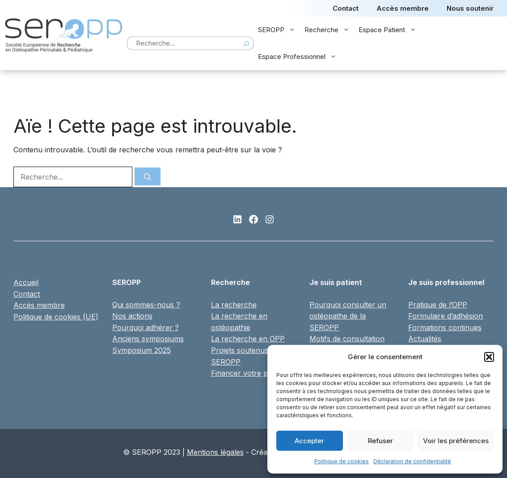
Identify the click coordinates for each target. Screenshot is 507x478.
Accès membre (402, 8)
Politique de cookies (341, 461)
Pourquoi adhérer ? (145, 327)
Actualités (424, 338)
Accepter (309, 440)
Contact (346, 8)
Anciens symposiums (148, 338)
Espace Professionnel (299, 56)
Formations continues (445, 327)
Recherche (329, 30)
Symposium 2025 (141, 350)
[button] (489, 356)
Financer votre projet (247, 373)
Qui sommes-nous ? (146, 304)
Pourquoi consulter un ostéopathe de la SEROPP (347, 316)
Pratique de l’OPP (437, 304)
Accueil (25, 282)
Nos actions (132, 315)
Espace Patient (390, 30)
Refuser (380, 440)
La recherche (234, 304)
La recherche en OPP (248, 338)
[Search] (246, 43)
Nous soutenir (470, 8)
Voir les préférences (456, 440)
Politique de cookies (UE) (55, 316)
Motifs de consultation (346, 338)
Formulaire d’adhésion (445, 315)
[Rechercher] (148, 176)
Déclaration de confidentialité (412, 461)
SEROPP (279, 30)
